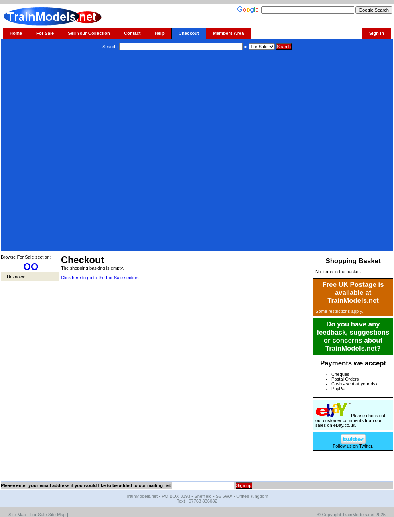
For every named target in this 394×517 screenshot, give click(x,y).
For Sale (45, 33)
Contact (132, 33)
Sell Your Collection (89, 33)
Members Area (228, 33)
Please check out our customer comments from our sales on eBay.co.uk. (350, 420)
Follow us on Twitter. (353, 444)
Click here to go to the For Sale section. (100, 277)
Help (160, 33)
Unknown (16, 276)
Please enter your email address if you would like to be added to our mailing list (86, 485)
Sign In (376, 33)
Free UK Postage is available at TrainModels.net (353, 292)
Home (16, 33)
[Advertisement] (97, 151)
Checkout (189, 33)
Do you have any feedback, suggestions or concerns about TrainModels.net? (353, 336)
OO (31, 267)
